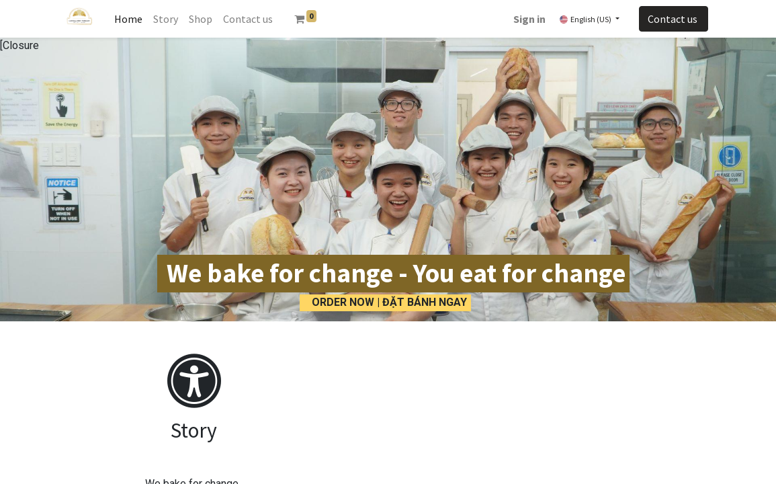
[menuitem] (128, 18)
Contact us (673, 19)
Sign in (529, 19)
